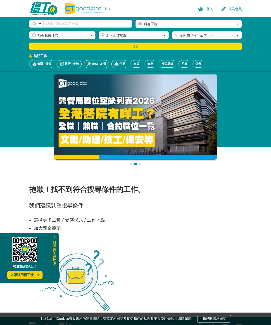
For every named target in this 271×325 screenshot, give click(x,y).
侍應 (119, 64)
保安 (198, 63)
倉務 (150, 63)
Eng (107, 9)
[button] (36, 24)
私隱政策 (150, 319)
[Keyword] (87, 24)
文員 (136, 63)
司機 (184, 63)
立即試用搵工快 (25, 275)
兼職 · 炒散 (41, 64)
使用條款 (167, 319)
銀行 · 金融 (69, 64)
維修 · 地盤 (96, 64)
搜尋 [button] (135, 46)
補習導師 (167, 63)
